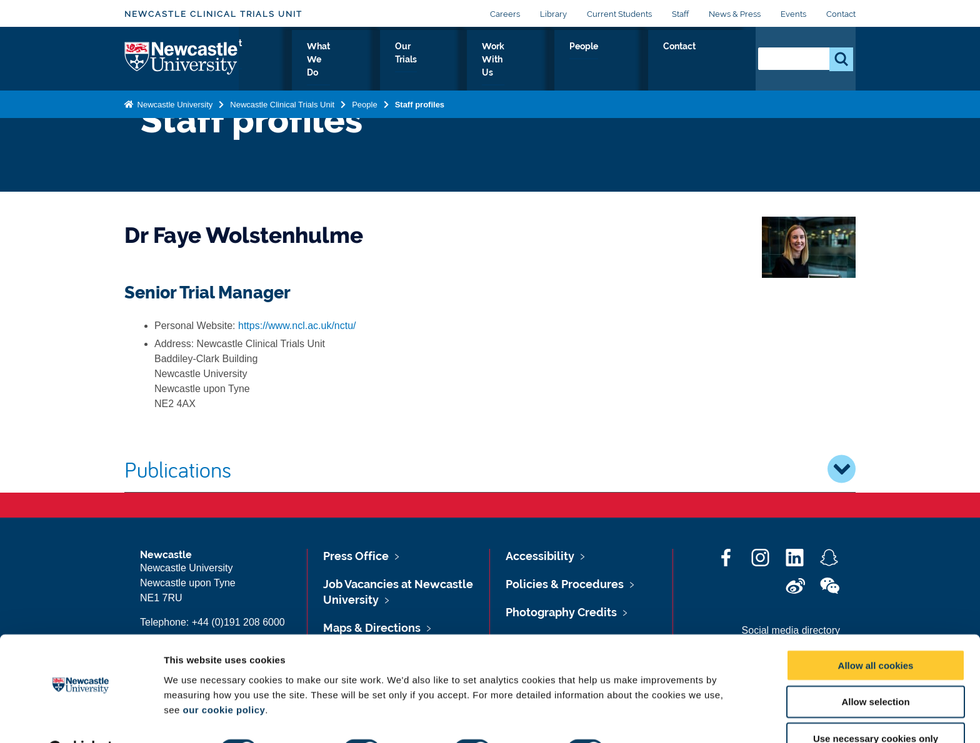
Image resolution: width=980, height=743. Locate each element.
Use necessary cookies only (875, 707)
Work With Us (589, 61)
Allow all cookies (876, 633)
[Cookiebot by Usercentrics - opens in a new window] (81, 718)
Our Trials (513, 61)
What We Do (440, 61)
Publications (490, 469)
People (660, 61)
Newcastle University (173, 102)
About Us (368, 61)
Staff (680, 14)
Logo (181, 58)
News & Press (735, 14)
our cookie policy (223, 677)
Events (793, 14)
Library (553, 14)
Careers (505, 14)
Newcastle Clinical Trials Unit (213, 14)
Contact (841, 14)
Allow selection (875, 670)
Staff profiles (419, 102)
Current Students (619, 14)
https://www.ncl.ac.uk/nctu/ (297, 325)
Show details (656, 718)
